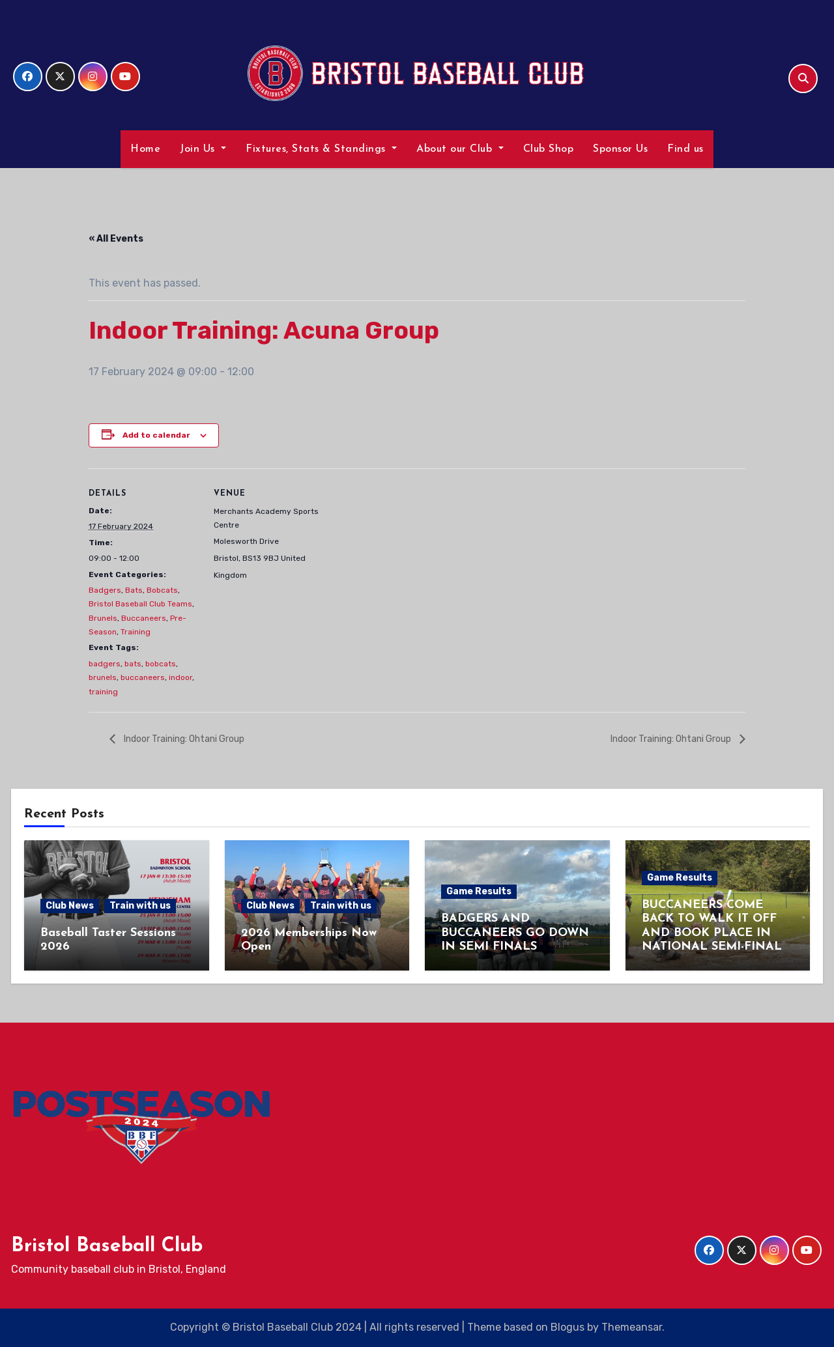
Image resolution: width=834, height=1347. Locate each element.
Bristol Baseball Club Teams (140, 603)
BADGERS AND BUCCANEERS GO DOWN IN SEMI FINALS (515, 933)
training (103, 691)
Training (136, 631)
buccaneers (143, 677)
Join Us (203, 149)
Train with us (140, 905)
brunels (103, 677)
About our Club (460, 149)
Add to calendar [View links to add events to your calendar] (156, 435)
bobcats (160, 663)
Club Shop (548, 149)
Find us (685, 149)
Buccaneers (143, 618)
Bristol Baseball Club (107, 1246)
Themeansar (631, 1327)
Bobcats (162, 590)
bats (132, 663)
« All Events (116, 238)
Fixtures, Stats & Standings (321, 149)
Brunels (103, 618)
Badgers (105, 590)
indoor (180, 677)
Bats (134, 590)
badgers (105, 663)
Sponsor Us (620, 149)
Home (145, 149)
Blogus (567, 1327)
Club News (70, 905)
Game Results (478, 891)
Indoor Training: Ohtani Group (183, 738)
